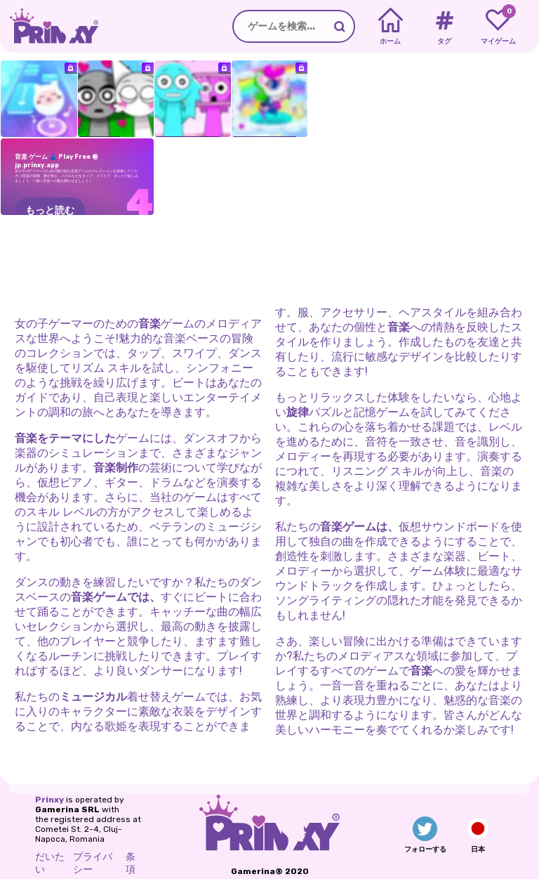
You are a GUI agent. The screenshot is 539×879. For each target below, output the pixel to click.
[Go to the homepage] (49, 26)
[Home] (390, 27)
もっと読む (49, 210)
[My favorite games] (498, 27)
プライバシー (92, 863)
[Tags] (443, 27)
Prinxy (49, 800)
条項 (130, 863)
